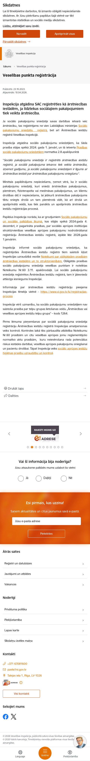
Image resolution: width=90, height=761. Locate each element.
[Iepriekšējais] (9, 433)
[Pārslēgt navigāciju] (45, 753)
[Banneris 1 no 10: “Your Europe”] (45, 434)
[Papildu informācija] (21, 682)
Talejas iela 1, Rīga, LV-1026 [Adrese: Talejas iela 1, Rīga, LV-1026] (24, 675)
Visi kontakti (21, 693)
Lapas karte (11, 630)
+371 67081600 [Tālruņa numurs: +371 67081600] (17, 663)
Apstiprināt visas (65, 34)
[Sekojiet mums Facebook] (5, 717)
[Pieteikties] (46, 534)
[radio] (23, 478)
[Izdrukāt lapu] (45, 388)
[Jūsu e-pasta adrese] (46, 521)
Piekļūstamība (13, 620)
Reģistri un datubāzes (18, 563)
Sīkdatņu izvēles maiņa (18, 640)
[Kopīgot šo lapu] (45, 395)
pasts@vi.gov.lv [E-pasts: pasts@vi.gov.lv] (16, 669)
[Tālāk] (80, 433)
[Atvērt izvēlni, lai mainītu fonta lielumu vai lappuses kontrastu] (69, 754)
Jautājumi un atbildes (17, 574)
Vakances (10, 584)
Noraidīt (21, 34)
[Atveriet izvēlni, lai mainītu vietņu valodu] (20, 754)
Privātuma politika (15, 609)
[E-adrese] (10, 682)
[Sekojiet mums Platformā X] (13, 717)
